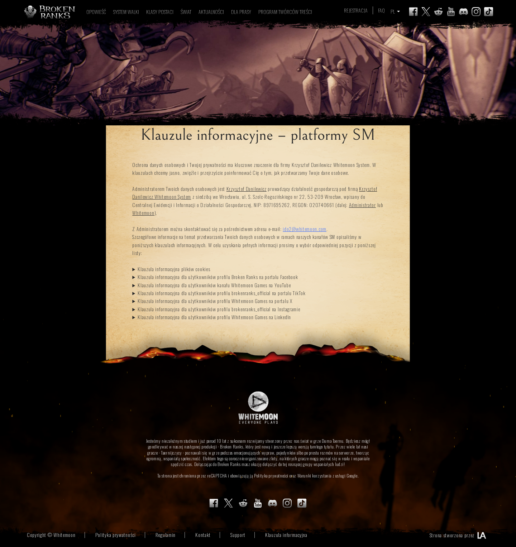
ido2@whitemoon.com (304, 228)
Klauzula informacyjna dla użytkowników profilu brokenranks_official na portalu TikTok (222, 293)
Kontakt (203, 534)
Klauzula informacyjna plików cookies (174, 269)
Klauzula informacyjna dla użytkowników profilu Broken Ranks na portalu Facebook (218, 276)
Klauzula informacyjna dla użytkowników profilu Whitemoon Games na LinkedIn (214, 317)
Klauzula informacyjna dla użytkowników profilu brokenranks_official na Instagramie (219, 309)
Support (237, 534)
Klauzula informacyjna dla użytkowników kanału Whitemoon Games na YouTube (214, 285)
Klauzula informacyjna (286, 534)
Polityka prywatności (271, 475)
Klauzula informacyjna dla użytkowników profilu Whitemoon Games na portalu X (215, 300)
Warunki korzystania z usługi (321, 475)
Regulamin (166, 534)
